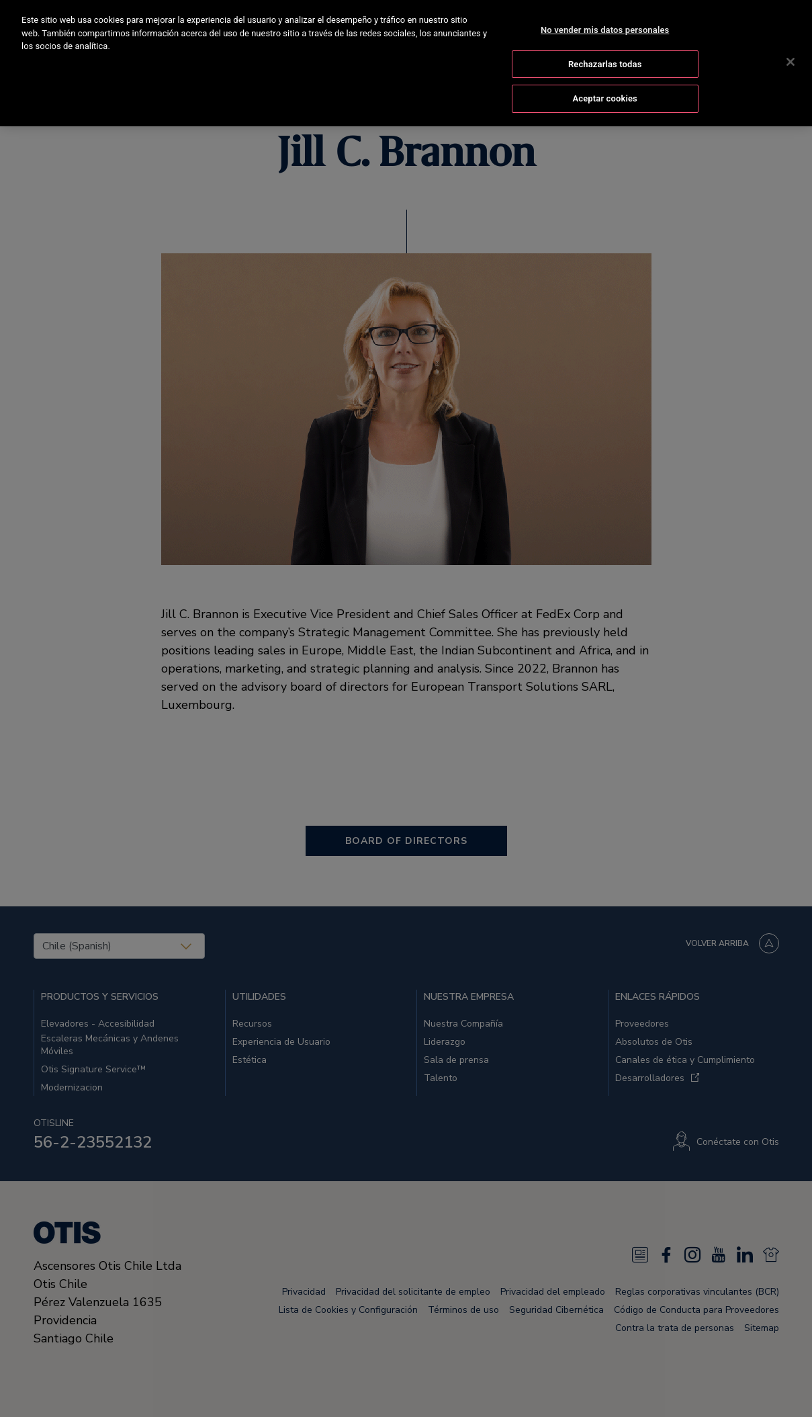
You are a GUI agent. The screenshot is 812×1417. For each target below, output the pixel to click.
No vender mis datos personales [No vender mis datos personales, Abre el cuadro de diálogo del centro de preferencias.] (605, 27)
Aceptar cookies (604, 96)
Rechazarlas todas (605, 61)
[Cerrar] (790, 59)
